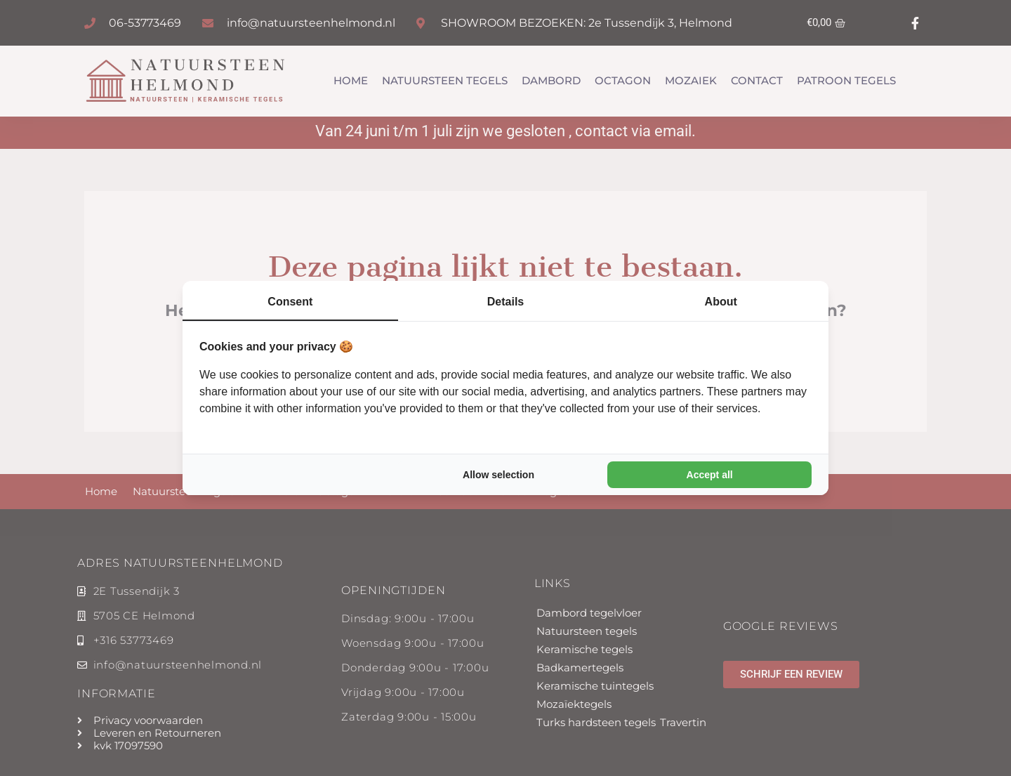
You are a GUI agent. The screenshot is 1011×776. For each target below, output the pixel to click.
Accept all (710, 474)
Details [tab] (505, 302)
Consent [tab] (289, 302)
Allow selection (498, 474)
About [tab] (721, 302)
